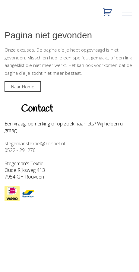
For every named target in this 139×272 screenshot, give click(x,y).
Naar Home (22, 87)
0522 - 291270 (20, 150)
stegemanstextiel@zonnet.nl (35, 143)
